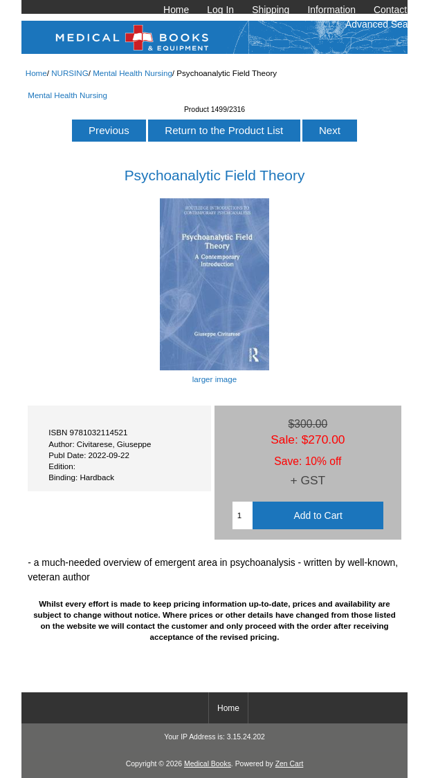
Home (176, 9)
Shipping (270, 9)
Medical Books (207, 764)
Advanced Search (383, 24)
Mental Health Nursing (132, 72)
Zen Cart (289, 764)
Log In (220, 9)
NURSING (69, 72)
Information (331, 9)
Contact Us (397, 9)
